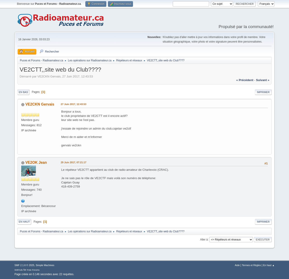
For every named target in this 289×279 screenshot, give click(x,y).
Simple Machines (45, 265)
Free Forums (33, 270)
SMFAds (18, 270)
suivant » (262, 80)
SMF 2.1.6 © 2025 (24, 265)
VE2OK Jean (36, 162)
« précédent (244, 80)
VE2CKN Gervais (39, 104)
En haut (24, 221)
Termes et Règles (251, 265)
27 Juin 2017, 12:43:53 (73, 104)
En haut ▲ (269, 265)
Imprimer (263, 92)
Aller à (204, 239)
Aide (237, 265)
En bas (23, 92)
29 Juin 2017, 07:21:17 (73, 162)
